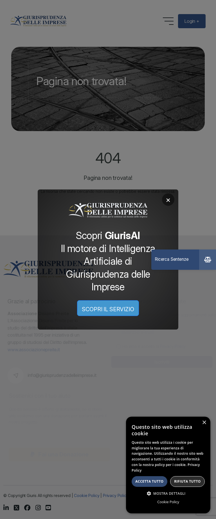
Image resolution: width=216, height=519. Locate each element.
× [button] (204, 423)
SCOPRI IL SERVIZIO (108, 309)
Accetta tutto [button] (149, 481)
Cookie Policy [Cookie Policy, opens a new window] (168, 501)
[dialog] (168, 465)
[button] (168, 493)
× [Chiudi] (168, 199)
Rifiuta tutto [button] (187, 481)
